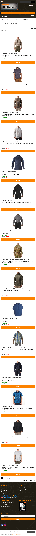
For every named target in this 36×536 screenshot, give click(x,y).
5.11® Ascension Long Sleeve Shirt (10, 436)
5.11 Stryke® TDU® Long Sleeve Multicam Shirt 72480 (15, 259)
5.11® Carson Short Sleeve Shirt (10, 465)
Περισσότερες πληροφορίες (17, 534)
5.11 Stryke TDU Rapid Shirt (9, 171)
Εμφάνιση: (33, 32)
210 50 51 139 (5, 504)
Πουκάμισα (14, 19)
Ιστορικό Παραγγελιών (23, 489)
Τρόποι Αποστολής (5, 490)
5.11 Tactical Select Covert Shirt (10, 318)
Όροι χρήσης (3, 493)
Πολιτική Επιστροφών (5, 491)
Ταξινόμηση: (33, 28)
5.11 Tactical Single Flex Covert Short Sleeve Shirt (14, 347)
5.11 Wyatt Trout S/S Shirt (8, 406)
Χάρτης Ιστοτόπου (22, 490)
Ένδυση (7, 19)
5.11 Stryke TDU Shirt (7, 200)
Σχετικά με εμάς (4, 487)
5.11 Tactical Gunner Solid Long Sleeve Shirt (13, 288)
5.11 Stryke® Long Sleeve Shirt (9, 230)
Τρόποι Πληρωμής (4, 489)
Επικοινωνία (21, 491)
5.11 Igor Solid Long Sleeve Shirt (10, 141)
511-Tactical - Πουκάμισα (24, 19)
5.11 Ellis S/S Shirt (6, 83)
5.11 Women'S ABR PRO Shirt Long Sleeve (12, 377)
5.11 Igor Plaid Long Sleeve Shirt (10, 112)
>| (9, 478)
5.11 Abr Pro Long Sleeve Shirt (9, 53)
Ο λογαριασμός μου (23, 487)
